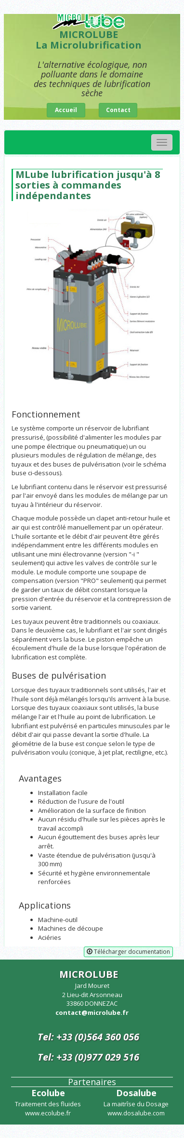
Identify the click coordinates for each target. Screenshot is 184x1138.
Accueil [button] (66, 110)
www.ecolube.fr (48, 1113)
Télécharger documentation (128, 952)
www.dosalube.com (136, 1113)
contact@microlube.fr (92, 1012)
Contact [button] (118, 110)
